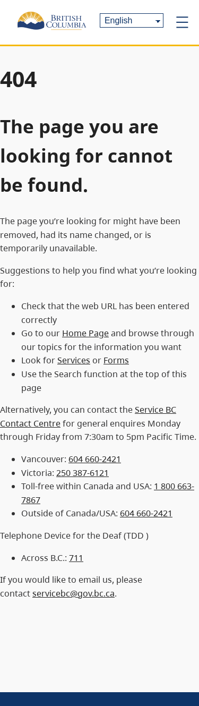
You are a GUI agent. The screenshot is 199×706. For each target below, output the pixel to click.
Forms (116, 360)
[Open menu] (182, 22)
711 (76, 558)
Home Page (85, 333)
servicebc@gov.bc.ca (73, 593)
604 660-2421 (94, 459)
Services (73, 360)
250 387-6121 (82, 473)
